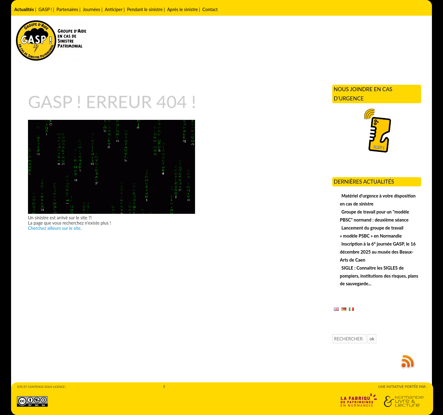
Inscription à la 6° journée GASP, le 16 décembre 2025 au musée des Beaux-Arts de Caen (378, 251)
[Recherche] (349, 338)
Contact (210, 9)
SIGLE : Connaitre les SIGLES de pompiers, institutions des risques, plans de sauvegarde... (379, 276)
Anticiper (113, 9)
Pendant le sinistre (145, 9)
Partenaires (67, 9)
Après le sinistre (182, 9)
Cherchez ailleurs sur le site (54, 228)
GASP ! (45, 9)
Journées (91, 9)
